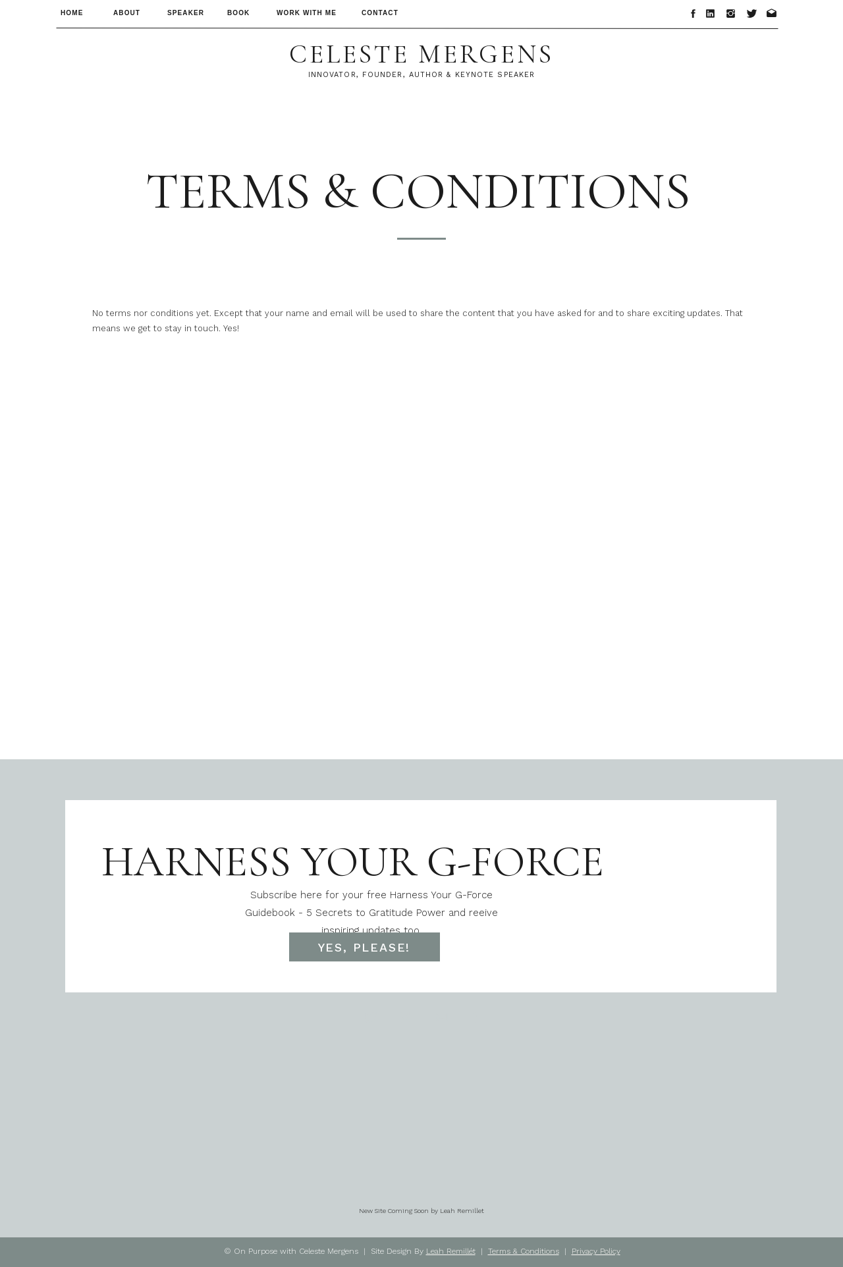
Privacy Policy (596, 1251)
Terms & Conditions (523, 1251)
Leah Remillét (451, 1251)
